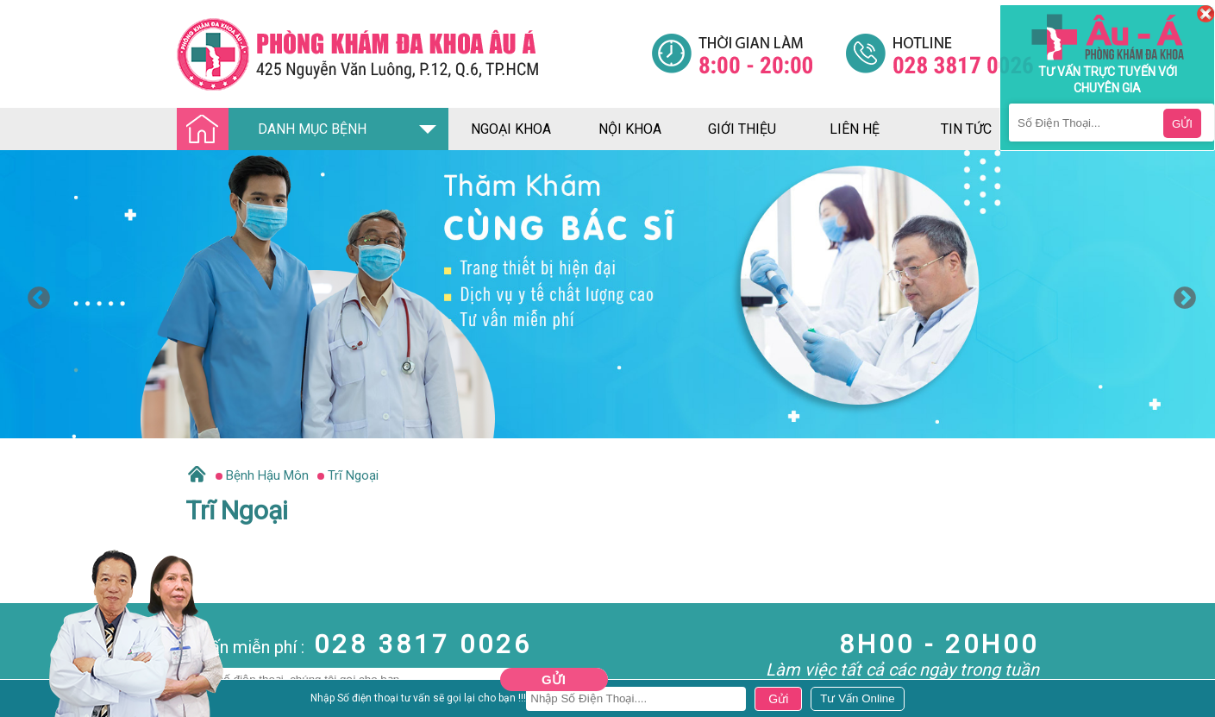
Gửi (554, 679)
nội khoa (629, 129)
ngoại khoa (511, 129)
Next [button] (1180, 294)
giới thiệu (742, 129)
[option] (607, 294)
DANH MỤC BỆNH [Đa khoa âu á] (276, 130)
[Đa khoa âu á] (414, 54)
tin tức (966, 129)
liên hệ (855, 129)
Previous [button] (34, 294)
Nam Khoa (29, 703)
